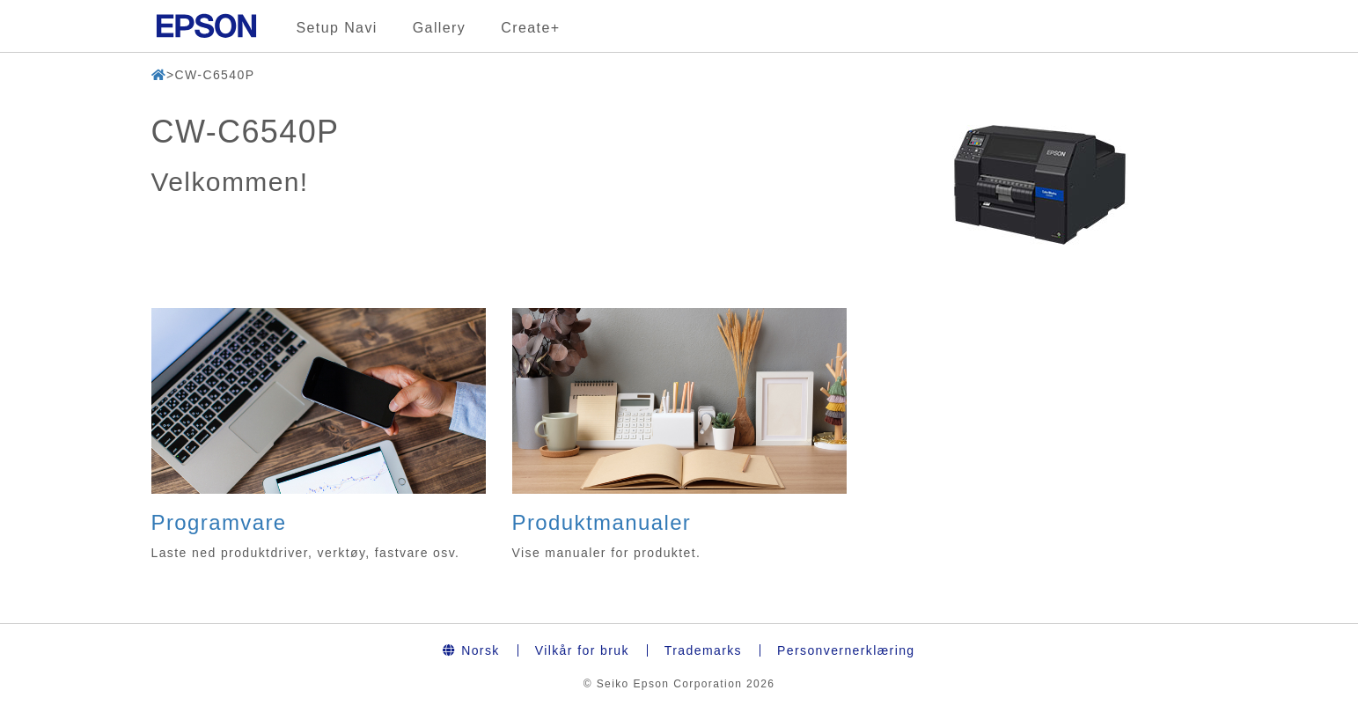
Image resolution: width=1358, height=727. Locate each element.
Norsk (471, 650)
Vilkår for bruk (582, 650)
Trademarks (703, 650)
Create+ (530, 27)
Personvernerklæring (846, 650)
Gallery (439, 27)
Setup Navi (337, 27)
